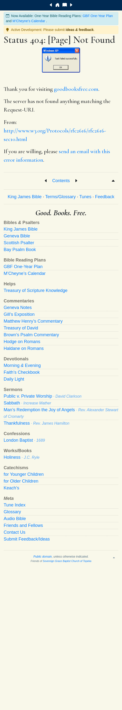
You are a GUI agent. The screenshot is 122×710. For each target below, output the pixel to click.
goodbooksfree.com (76, 89)
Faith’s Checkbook (22, 372)
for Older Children (21, 481)
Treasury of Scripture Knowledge (35, 290)
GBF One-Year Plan (97, 16)
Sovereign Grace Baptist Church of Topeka (67, 561)
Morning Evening (22, 365)
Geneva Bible (17, 236)
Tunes (85, 196)
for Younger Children (24, 474)
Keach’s (11, 488)
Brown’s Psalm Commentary (31, 334)
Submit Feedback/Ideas (27, 539)
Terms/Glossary (60, 196)
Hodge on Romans (22, 341)
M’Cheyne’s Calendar (28, 21)
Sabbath (27, 403)
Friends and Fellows (23, 525)
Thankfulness (36, 423)
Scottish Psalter (19, 242)
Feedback (104, 196)
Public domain (42, 556)
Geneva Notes (18, 307)
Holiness (22, 457)
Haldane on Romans (24, 348)
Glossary (12, 511)
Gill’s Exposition (19, 314)
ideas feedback (79, 30)
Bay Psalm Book (20, 249)
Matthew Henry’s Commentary (33, 321)
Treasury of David (21, 328)
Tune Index (14, 505)
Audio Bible (15, 518)
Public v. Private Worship (42, 396)
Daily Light (14, 379)
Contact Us (14, 532)
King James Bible (25, 196)
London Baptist (24, 440)
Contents (61, 180)
